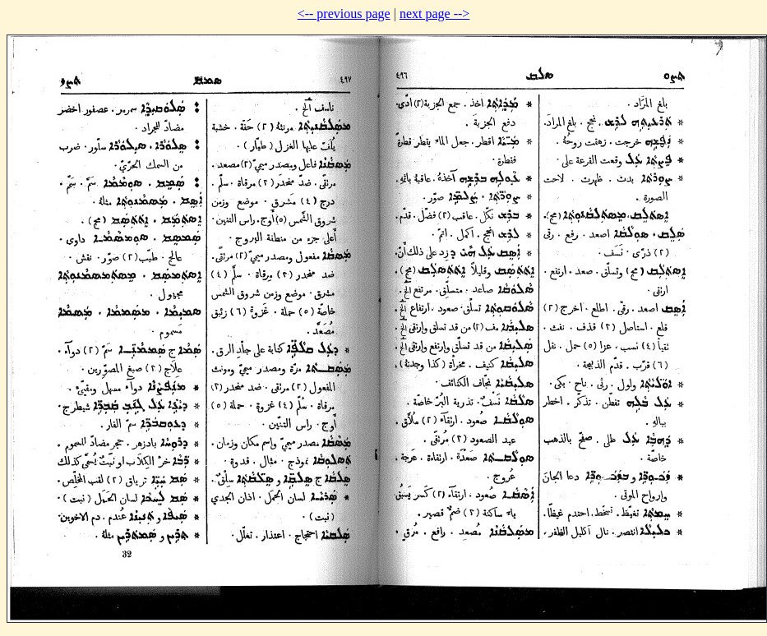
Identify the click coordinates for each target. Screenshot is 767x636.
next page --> (434, 14)
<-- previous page (344, 14)
